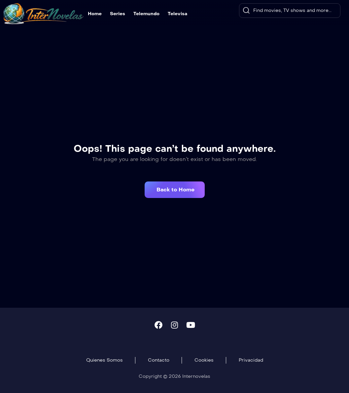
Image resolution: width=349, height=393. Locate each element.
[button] (175, 189)
